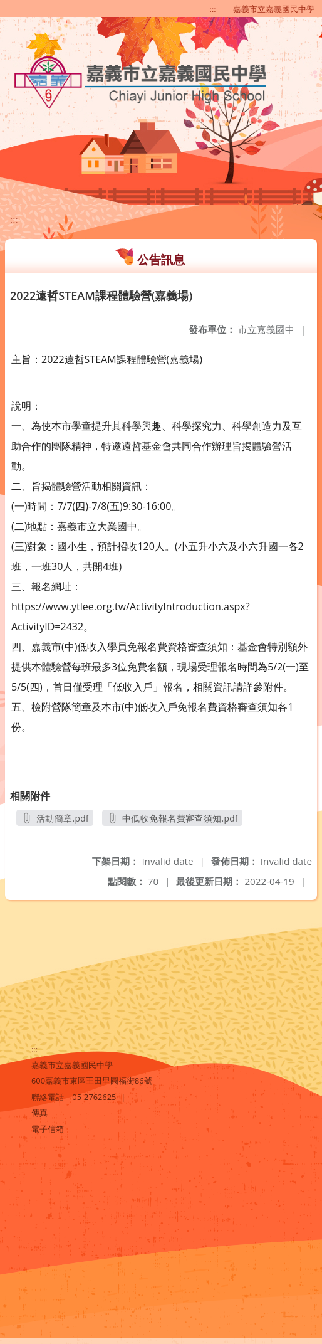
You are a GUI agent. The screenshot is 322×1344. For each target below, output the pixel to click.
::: (213, 8)
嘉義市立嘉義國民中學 (273, 8)
